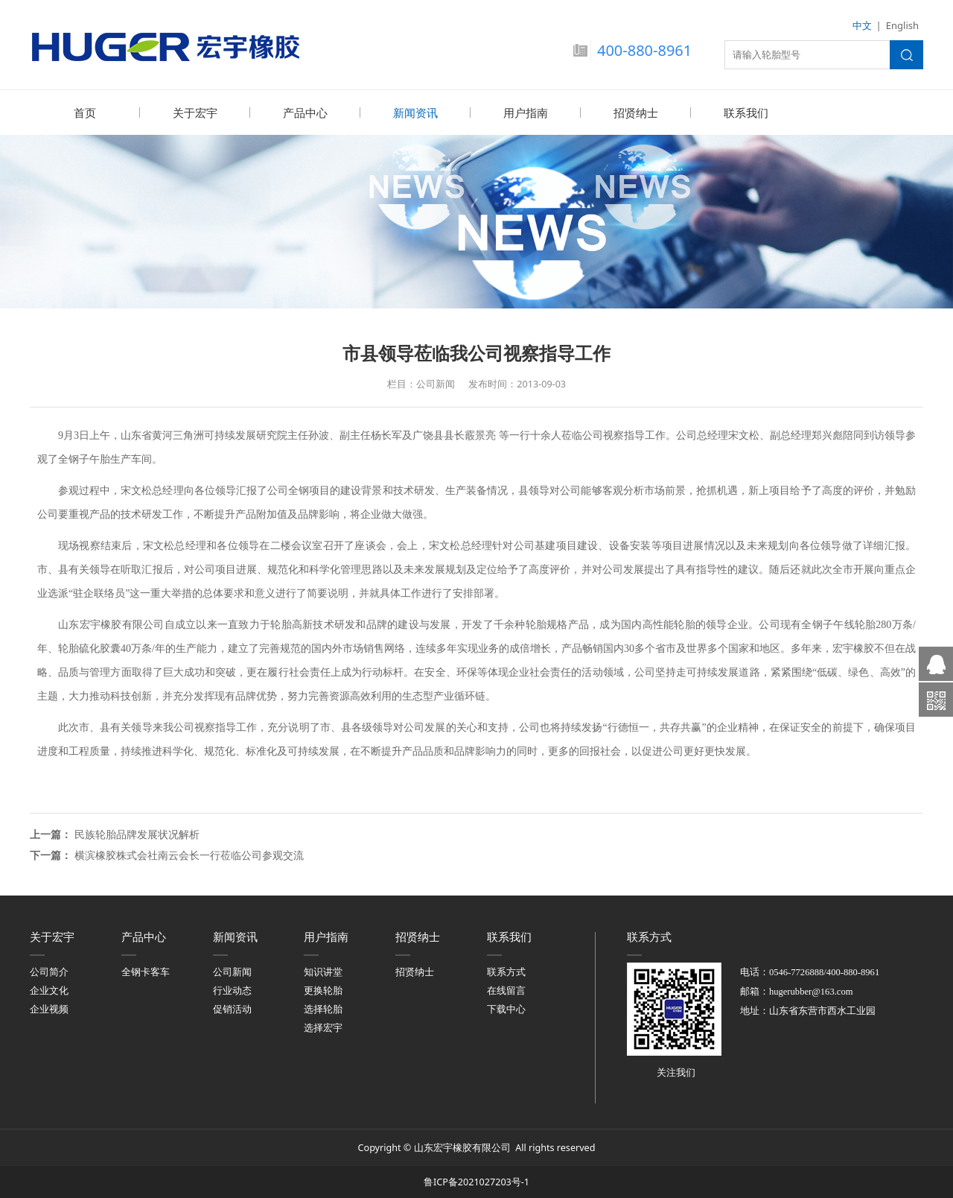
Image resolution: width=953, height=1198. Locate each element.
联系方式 (506, 971)
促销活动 (232, 1008)
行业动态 (232, 989)
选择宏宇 (323, 1027)
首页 (85, 112)
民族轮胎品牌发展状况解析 (137, 833)
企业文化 (49, 989)
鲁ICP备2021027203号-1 (476, 1181)
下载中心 (506, 1008)
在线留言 (506, 989)
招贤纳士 (635, 112)
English (902, 25)
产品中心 (305, 112)
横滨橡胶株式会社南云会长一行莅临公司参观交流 (189, 854)
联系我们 (746, 112)
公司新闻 (232, 971)
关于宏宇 (195, 112)
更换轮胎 (323, 989)
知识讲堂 (323, 971)
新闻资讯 (415, 112)
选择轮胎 (323, 1008)
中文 (862, 25)
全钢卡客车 (145, 971)
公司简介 (49, 971)
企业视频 (49, 1008)
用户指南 (525, 112)
